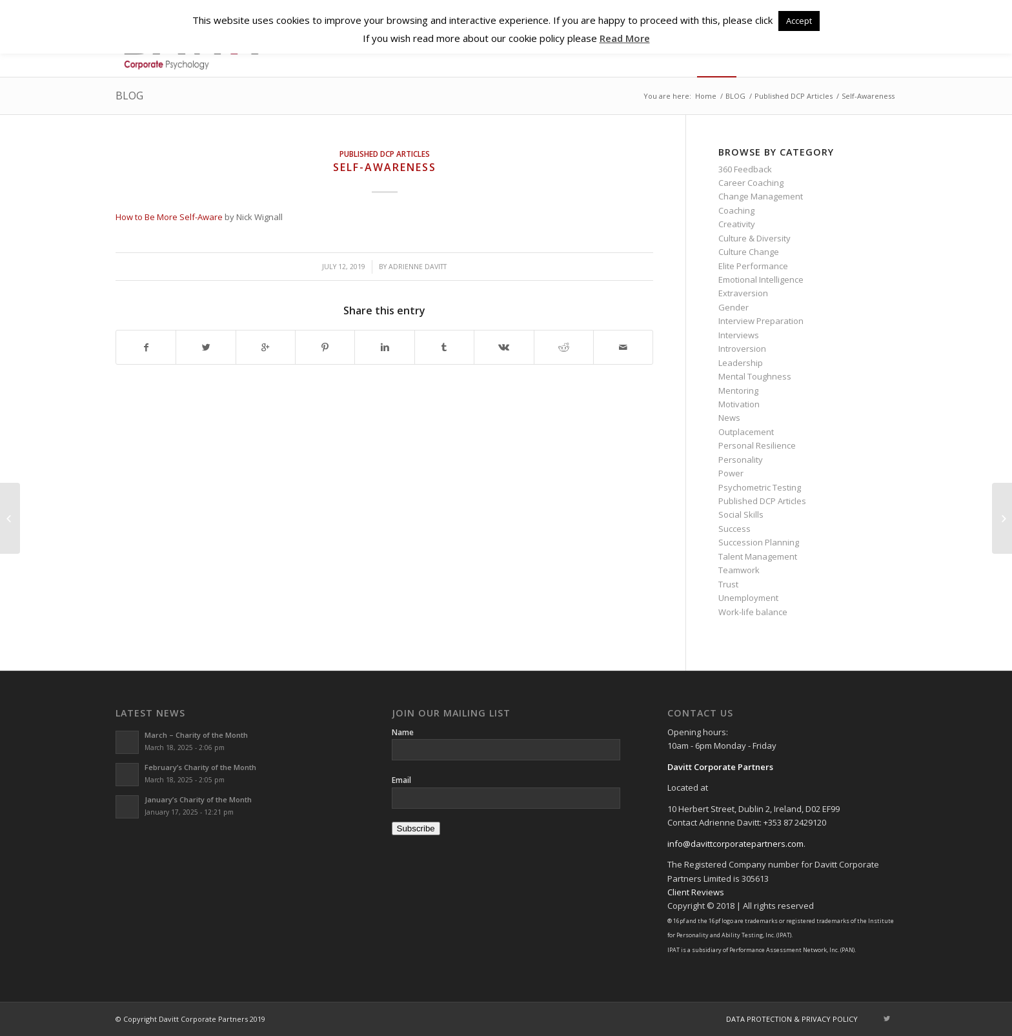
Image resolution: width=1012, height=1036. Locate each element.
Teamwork (739, 570)
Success (734, 528)
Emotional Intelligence (761, 279)
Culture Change (748, 252)
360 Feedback (745, 169)
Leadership (740, 363)
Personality (740, 459)
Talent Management (757, 556)
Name (403, 732)
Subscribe (416, 828)
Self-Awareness (384, 167)
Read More (625, 38)
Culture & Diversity (754, 238)
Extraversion (743, 293)
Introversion (742, 348)
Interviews (738, 335)
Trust (728, 584)
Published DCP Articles (793, 96)
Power (731, 473)
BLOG (129, 95)
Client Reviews (695, 892)
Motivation (739, 404)
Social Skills (741, 514)
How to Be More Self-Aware (169, 217)
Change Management (760, 196)
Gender (733, 307)
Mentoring (738, 390)
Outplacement (746, 432)
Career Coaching (751, 182)
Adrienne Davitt (418, 266)
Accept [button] (799, 20)
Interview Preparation (761, 321)
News (729, 417)
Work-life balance (752, 612)
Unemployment (748, 598)
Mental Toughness (754, 376)
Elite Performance (753, 266)
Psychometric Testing (759, 487)
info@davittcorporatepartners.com (735, 843)
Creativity (736, 224)
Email (401, 780)
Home (705, 96)
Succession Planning (758, 542)
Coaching (736, 210)
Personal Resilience (757, 445)
